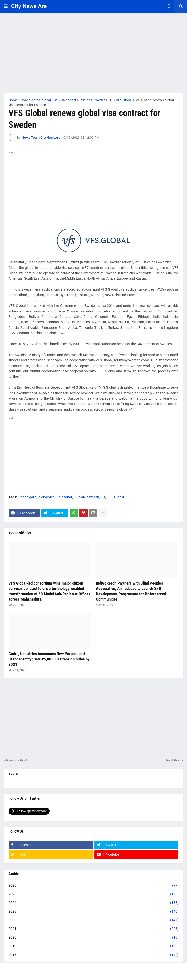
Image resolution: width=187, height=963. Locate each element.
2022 (93, 920)
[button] (5, 6)
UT (103, 497)
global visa (46, 497)
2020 (93, 937)
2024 (93, 902)
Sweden (93, 497)
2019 (93, 946)
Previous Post (16, 760)
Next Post (173, 760)
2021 (93, 928)
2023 (93, 911)
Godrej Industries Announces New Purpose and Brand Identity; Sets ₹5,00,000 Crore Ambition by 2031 (49, 659)
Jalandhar (64, 497)
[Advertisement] (93, 53)
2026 (93, 885)
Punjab (79, 497)
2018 (93, 955)
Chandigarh (27, 497)
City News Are (29, 6)
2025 (93, 894)
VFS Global (115, 497)
